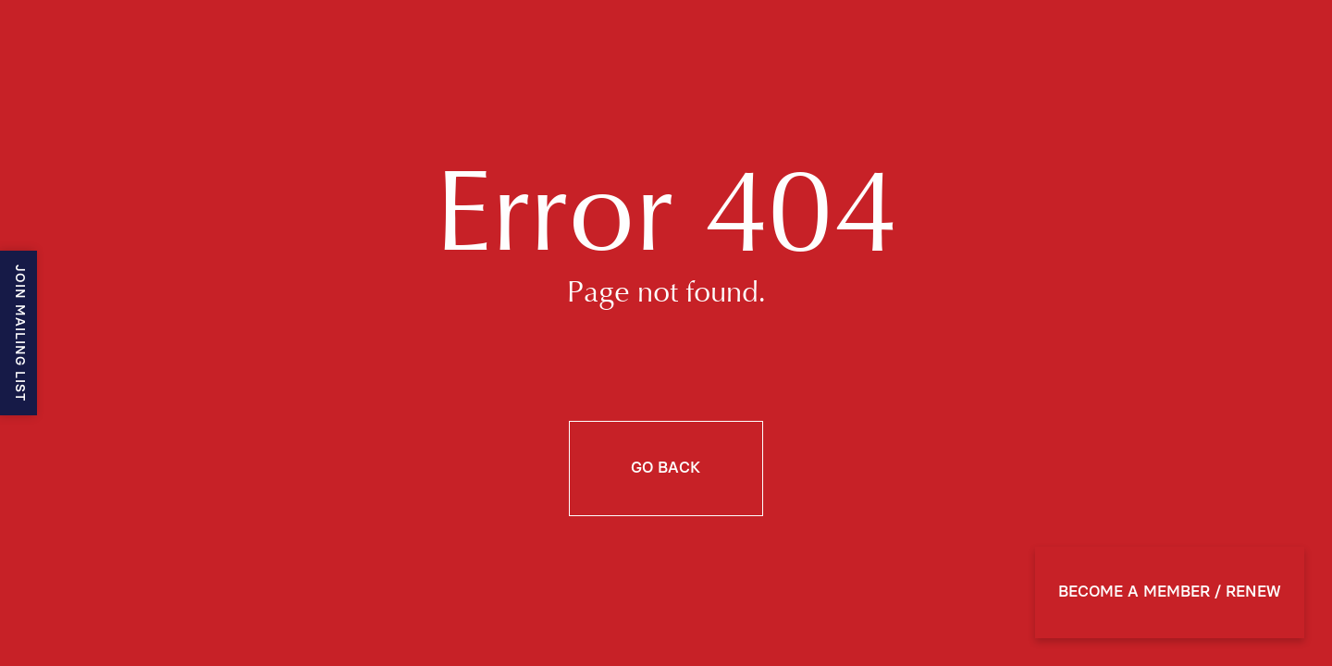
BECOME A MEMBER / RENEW (1169, 592)
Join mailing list (19, 333)
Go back (665, 468)
